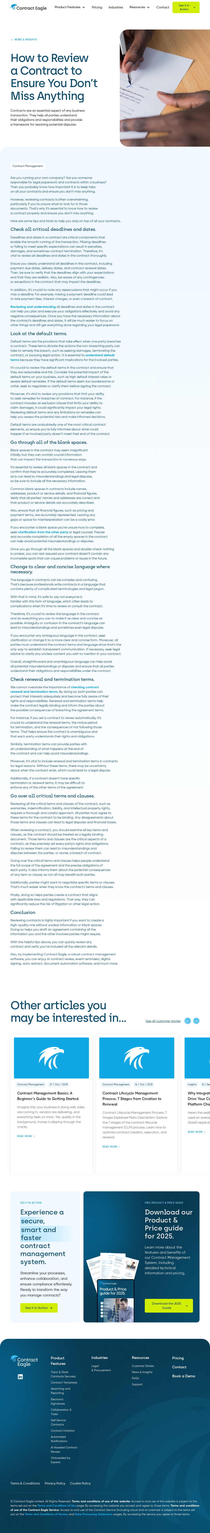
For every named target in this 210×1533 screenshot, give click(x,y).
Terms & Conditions (25, 1483)
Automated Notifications (59, 1439)
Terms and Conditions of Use (57, 1505)
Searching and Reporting (60, 1391)
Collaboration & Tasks (61, 1412)
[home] (28, 7)
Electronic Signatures (58, 1401)
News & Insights (142, 1372)
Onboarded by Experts (60, 1460)
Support (137, 1384)
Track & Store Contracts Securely (63, 1374)
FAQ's (135, 1378)
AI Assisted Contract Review (64, 1449)
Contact (162, 7)
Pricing (97, 7)
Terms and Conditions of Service (46, 1514)
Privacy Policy (55, 1483)
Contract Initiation (63, 1430)
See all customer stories (163, 1021)
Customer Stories (143, 1366)
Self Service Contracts (58, 1422)
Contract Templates (64, 1382)
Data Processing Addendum (94, 1514)
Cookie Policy (80, 1483)
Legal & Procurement (101, 1368)
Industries (116, 7)
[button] (70, 7)
